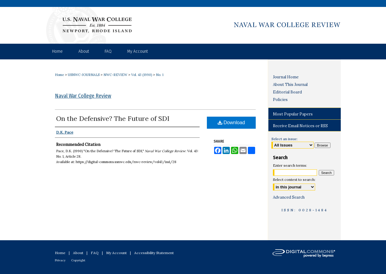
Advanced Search (289, 197)
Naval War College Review (83, 96)
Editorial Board (287, 92)
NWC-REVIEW (115, 75)
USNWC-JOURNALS (84, 75)
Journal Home (286, 77)
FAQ (95, 252)
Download (231, 122)
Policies (280, 99)
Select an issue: (284, 139)
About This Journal (290, 84)
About (78, 252)
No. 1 (159, 75)
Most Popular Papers (293, 114)
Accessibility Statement (154, 252)
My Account (116, 252)
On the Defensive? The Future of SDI (112, 118)
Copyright (78, 260)
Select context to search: (294, 179)
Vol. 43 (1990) (141, 75)
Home (59, 75)
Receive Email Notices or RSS (300, 125)
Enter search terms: (290, 165)
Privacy (60, 260)
